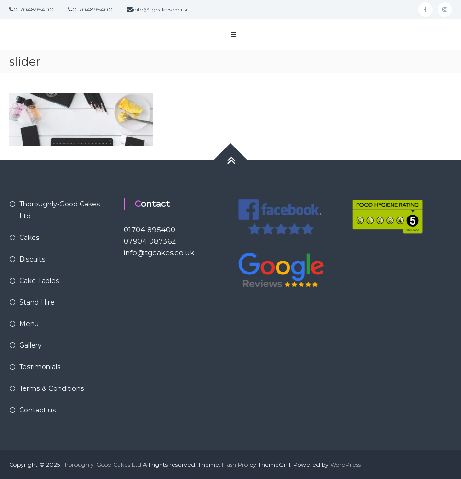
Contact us (37, 410)
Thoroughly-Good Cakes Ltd (101, 464)
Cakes (29, 237)
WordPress (345, 464)
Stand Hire (37, 302)
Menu (29, 323)
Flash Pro (235, 464)
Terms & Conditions (51, 388)
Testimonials (39, 367)
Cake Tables (39, 280)
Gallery (30, 345)
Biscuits (32, 259)
